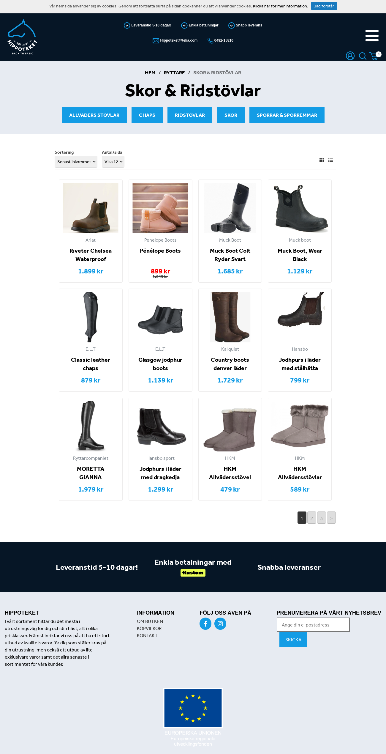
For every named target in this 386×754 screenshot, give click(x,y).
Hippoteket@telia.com (178, 40)
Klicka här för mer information (280, 6)
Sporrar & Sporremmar (287, 115)
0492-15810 (223, 40)
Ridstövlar (190, 115)
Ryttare (174, 72)
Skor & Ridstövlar (217, 72)
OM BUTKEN (150, 621)
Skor (230, 115)
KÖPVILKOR (149, 628)
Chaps (147, 115)
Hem (150, 72)
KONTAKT (147, 635)
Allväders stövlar (94, 115)
